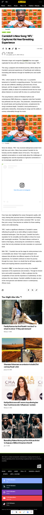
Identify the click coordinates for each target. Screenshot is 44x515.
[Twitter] (22, 486)
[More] (19, 48)
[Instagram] (22, 492)
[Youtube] (22, 498)
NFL (10, 268)
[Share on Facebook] (3, 48)
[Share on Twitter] (6, 48)
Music (4, 32)
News (8, 32)
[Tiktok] (22, 504)
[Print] (16, 48)
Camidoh (25, 60)
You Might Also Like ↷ (12, 297)
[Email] (9, 48)
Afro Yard (10, 53)
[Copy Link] (12, 48)
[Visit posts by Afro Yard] (4, 54)
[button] (3, 2)
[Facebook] (22, 480)
